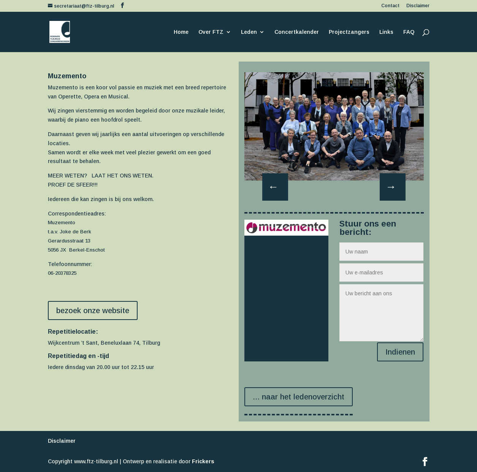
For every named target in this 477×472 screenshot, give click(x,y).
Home (181, 32)
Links (386, 32)
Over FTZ (210, 32)
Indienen (400, 352)
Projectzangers (349, 32)
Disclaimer (417, 5)
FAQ (408, 32)
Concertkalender (296, 32)
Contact (390, 5)
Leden (249, 32)
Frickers (203, 461)
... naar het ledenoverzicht (298, 397)
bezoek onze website (92, 310)
